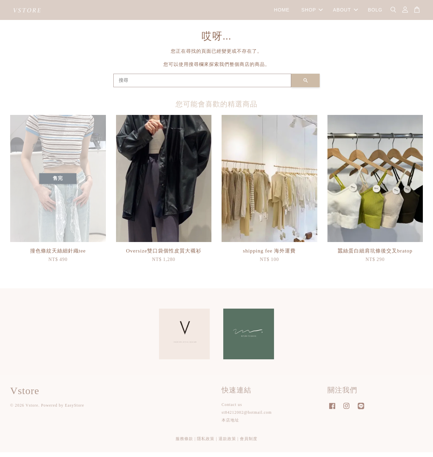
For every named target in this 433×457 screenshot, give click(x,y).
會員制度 (248, 443)
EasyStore (74, 410)
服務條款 (184, 443)
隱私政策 (205, 443)
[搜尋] (202, 85)
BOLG (375, 12)
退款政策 (227, 443)
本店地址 (230, 425)
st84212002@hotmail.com (247, 417)
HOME (282, 12)
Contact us (232, 409)
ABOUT (345, 12)
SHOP (312, 12)
